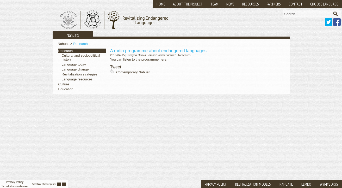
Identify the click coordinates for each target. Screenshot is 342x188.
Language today (74, 64)
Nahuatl (64, 44)
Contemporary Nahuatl (133, 72)
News (230, 4)
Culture (63, 84)
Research (80, 44)
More (26, 186)
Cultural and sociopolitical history (81, 57)
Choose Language (324, 4)
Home (161, 4)
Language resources (77, 79)
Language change (75, 69)
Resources (250, 4)
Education (65, 89)
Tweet (115, 67)
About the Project (188, 4)
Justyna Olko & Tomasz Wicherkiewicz (151, 55)
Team (214, 4)
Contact (295, 4)
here (163, 59)
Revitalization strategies (79, 74)
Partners (274, 4)
